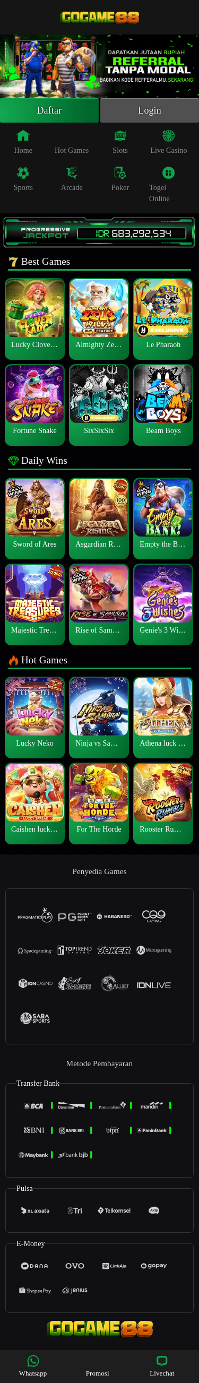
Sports (23, 179)
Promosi (97, 1365)
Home (23, 141)
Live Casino (168, 141)
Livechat (162, 1365)
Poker (120, 179)
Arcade (72, 179)
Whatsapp (33, 1365)
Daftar (49, 110)
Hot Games (72, 141)
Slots (120, 141)
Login (149, 110)
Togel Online (162, 184)
